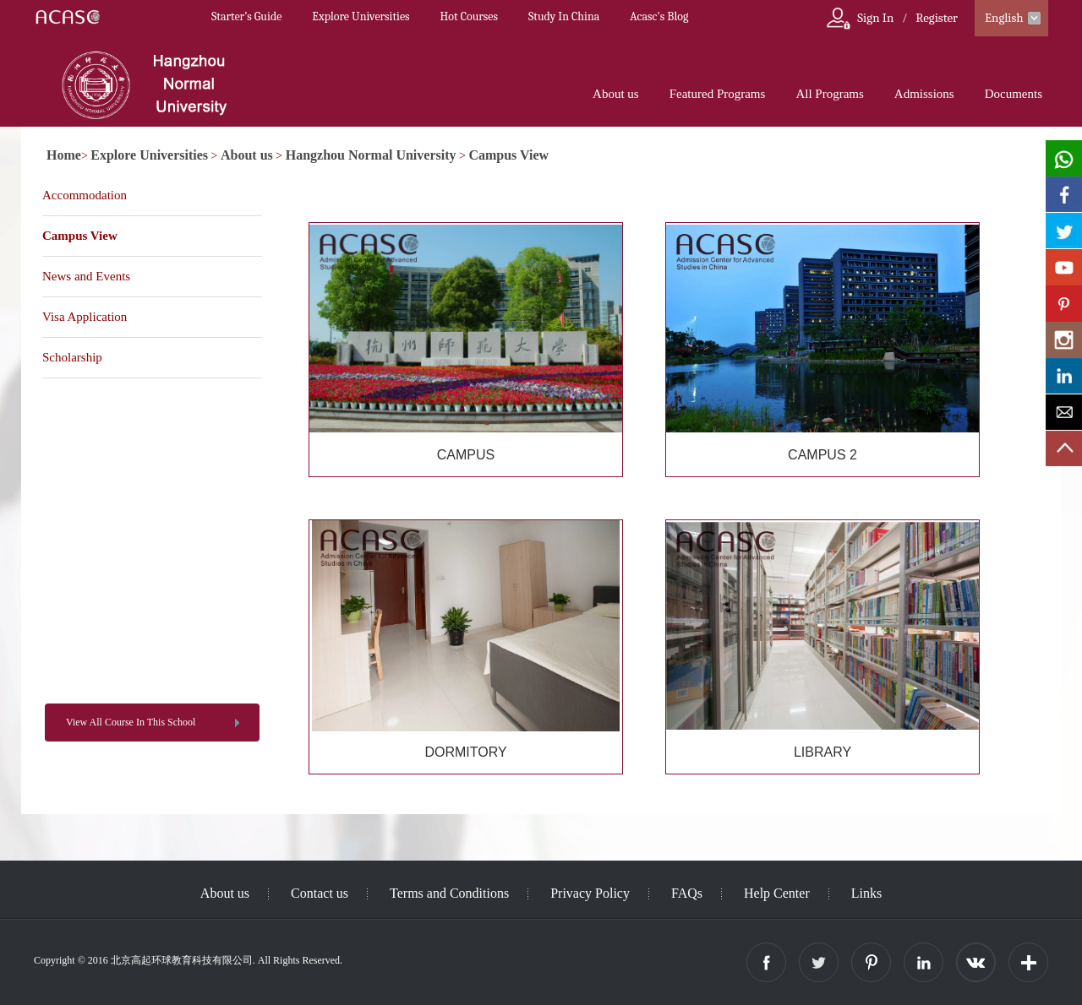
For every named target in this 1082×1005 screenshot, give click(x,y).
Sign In (875, 17)
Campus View (508, 155)
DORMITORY (465, 752)
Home (63, 155)
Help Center (777, 893)
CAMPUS (466, 455)
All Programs (829, 93)
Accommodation (84, 195)
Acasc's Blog (659, 16)
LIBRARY (822, 752)
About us (616, 93)
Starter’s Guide (246, 16)
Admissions (924, 93)
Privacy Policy (590, 893)
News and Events (86, 276)
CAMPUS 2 (822, 455)
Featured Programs (717, 93)
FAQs (686, 893)
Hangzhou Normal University (371, 155)
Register (936, 17)
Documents (1013, 93)
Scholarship (72, 357)
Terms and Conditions (449, 893)
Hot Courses (469, 16)
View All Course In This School (130, 722)
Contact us (319, 893)
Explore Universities (360, 16)
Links (866, 893)
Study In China (563, 16)
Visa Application (84, 316)
